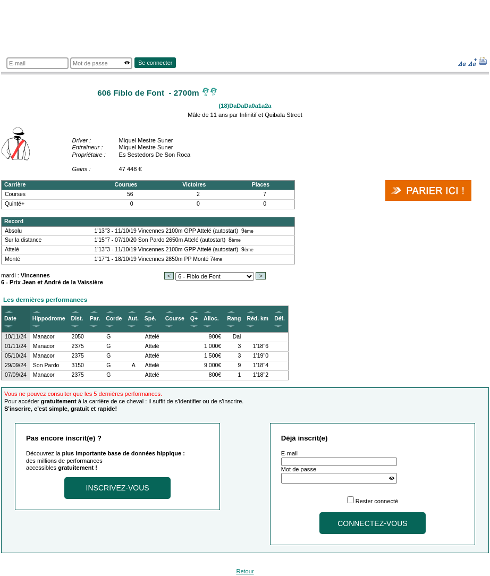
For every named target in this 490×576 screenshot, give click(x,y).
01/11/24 (16, 346)
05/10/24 (16, 356)
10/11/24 (16, 337)
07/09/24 (16, 375)
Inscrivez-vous (117, 488)
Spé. (150, 318)
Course (174, 318)
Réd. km (257, 318)
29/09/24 (16, 365)
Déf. (279, 318)
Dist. (77, 318)
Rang (234, 318)
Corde (114, 318)
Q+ (194, 318)
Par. (95, 318)
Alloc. (211, 318)
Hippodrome (48, 318)
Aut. (133, 318)
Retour (245, 571)
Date (10, 318)
